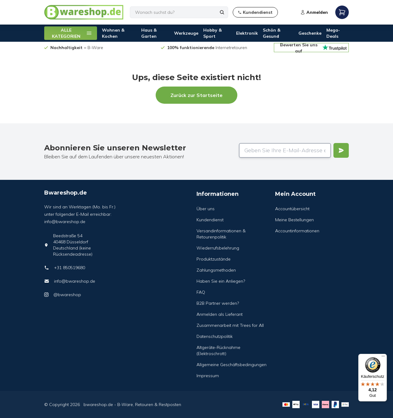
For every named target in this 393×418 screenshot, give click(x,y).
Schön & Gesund (271, 33)
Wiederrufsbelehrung (217, 248)
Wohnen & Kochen (113, 33)
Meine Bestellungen (294, 220)
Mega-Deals (333, 33)
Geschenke (309, 33)
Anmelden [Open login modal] (314, 12)
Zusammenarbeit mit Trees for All (230, 325)
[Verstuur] (341, 150)
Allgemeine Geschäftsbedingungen (231, 364)
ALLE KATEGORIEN (72, 33)
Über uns (205, 208)
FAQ (200, 292)
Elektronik (247, 33)
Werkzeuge (186, 33)
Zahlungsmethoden (216, 270)
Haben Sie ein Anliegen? (220, 281)
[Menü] (383, 357)
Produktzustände (213, 259)
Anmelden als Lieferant (219, 314)
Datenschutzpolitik (214, 336)
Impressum (207, 375)
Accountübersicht (292, 208)
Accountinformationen (297, 231)
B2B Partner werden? (217, 303)
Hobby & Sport (212, 33)
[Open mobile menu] (342, 12)
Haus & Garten (149, 33)
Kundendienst (210, 220)
